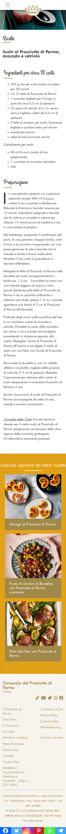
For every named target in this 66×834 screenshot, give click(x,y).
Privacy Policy (49, 715)
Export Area (10, 750)
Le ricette (9, 731)
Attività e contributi (15, 737)
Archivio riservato (51, 737)
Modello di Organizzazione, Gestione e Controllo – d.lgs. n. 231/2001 (16, 776)
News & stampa (13, 744)
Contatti (8, 756)
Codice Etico (11, 762)
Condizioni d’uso (51, 709)
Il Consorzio (11, 725)
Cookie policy (49, 721)
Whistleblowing (50, 727)
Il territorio (10, 719)
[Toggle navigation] (8, 5)
